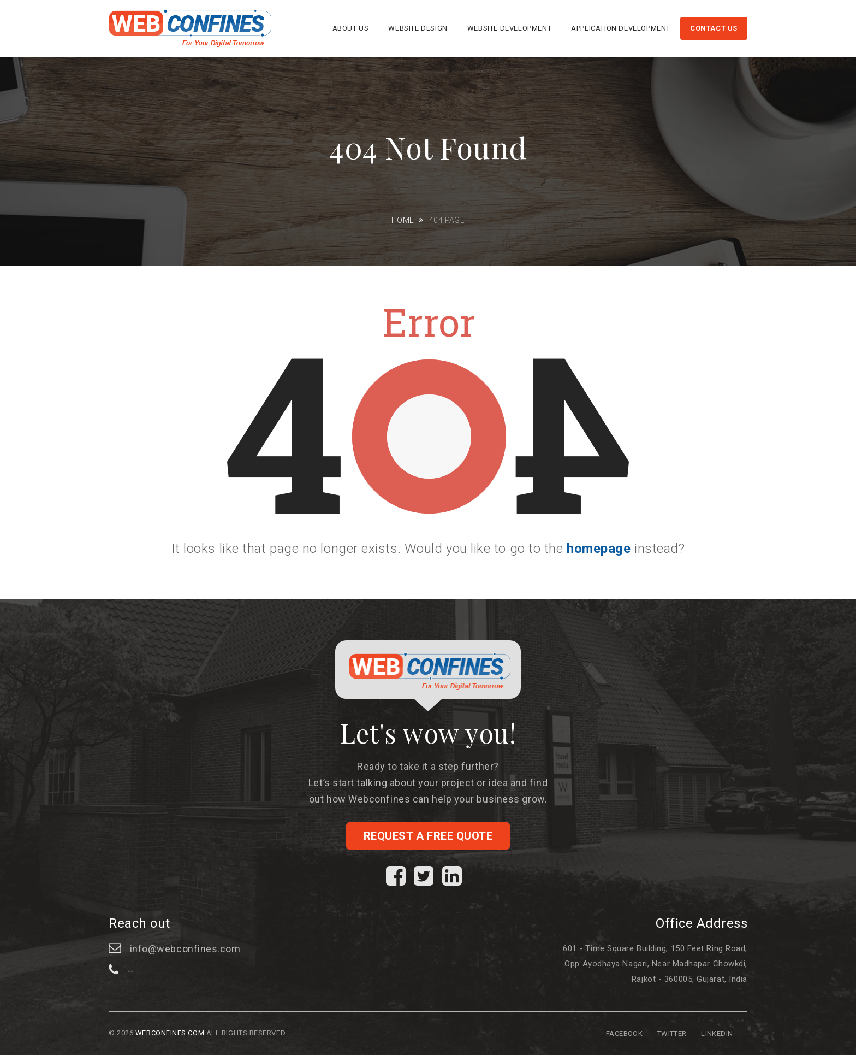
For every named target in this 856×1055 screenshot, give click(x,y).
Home (402, 220)
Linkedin (717, 1033)
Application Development (620, 28)
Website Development (509, 28)
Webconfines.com (169, 1033)
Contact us (714, 28)
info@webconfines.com (185, 948)
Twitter (672, 1033)
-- (130, 970)
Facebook (624, 1033)
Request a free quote (428, 835)
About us (350, 28)
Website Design (417, 28)
